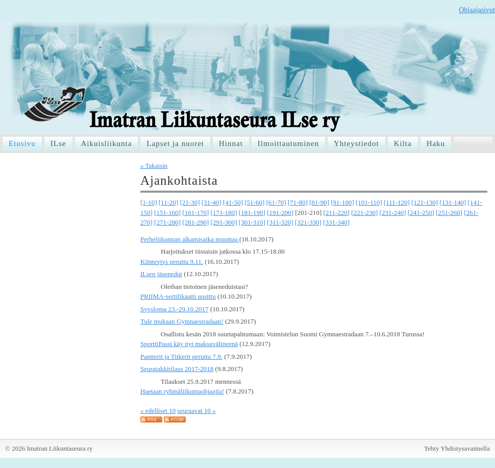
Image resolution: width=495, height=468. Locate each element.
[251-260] (449, 212)
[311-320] (280, 222)
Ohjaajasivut (477, 10)
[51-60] (254, 202)
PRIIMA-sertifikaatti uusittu (178, 296)
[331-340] (336, 222)
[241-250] (421, 212)
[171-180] (224, 212)
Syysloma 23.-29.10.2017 (174, 309)
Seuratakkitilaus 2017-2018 (176, 369)
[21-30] (190, 202)
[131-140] (452, 202)
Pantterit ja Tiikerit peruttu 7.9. (181, 356)
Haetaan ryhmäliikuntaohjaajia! (182, 391)
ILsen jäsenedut (161, 274)
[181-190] (252, 212)
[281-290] (195, 222)
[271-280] (167, 222)
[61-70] (276, 202)
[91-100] (342, 202)
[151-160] (167, 212)
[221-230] (364, 212)
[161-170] (195, 212)
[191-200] (280, 212)
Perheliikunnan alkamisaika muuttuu (189, 239)
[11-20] (169, 202)
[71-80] (298, 202)
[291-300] (224, 222)
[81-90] (319, 202)
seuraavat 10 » (197, 410)
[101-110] (369, 202)
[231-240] (393, 212)
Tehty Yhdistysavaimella (457, 448)
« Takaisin (153, 165)
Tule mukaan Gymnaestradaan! (182, 321)
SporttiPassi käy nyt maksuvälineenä (189, 344)
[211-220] (337, 212)
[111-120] (397, 202)
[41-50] (233, 202)
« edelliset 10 (158, 410)
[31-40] (211, 202)
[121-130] (424, 202)
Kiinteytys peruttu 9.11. (171, 261)
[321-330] (308, 222)
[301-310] (252, 222)
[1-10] (148, 202)
